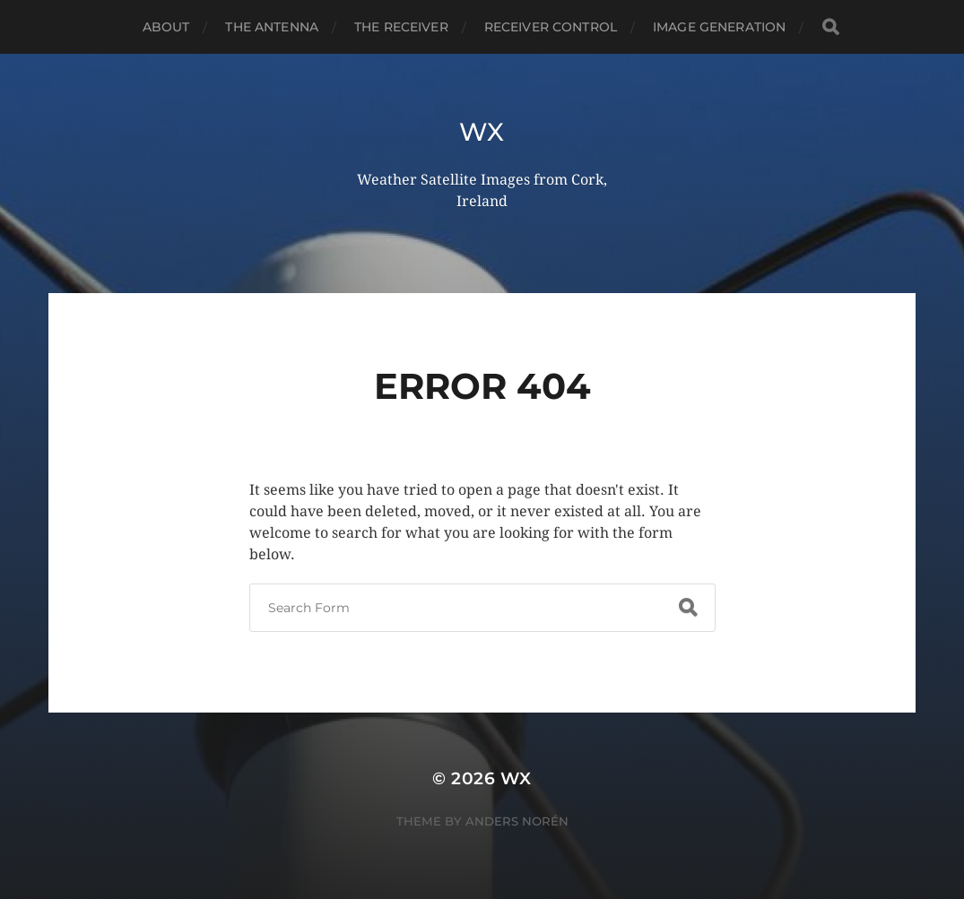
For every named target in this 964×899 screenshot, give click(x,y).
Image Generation (719, 27)
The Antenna (271, 27)
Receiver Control (550, 27)
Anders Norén (517, 821)
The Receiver (401, 27)
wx (482, 132)
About (166, 27)
